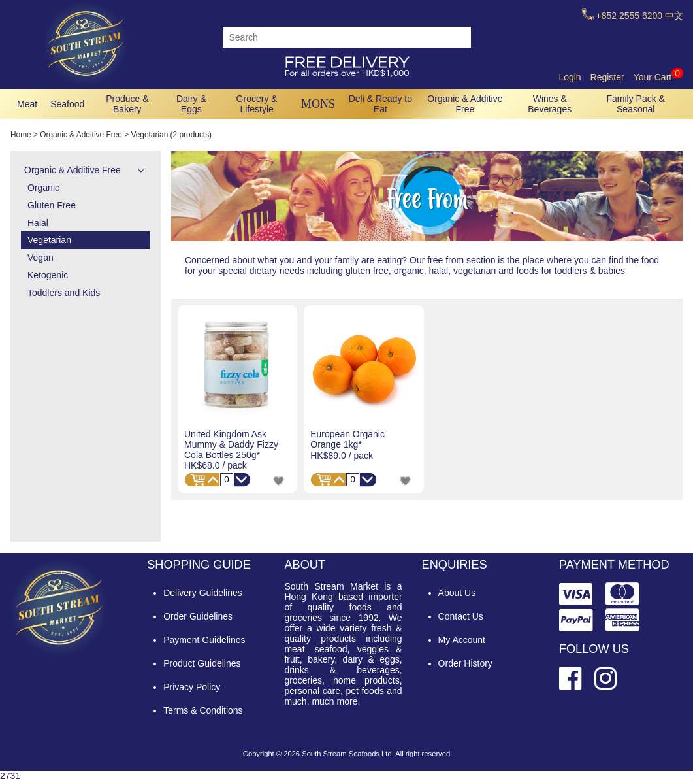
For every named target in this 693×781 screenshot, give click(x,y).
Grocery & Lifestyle (257, 103)
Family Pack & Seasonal (636, 103)
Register (607, 77)
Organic (43, 187)
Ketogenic (47, 275)
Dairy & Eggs (191, 103)
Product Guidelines (201, 663)
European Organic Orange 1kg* (347, 439)
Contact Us (460, 616)
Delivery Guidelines (202, 593)
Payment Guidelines (204, 640)
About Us (457, 593)
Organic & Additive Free (464, 103)
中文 (674, 15)
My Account (461, 640)
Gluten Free (51, 205)
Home (20, 134)
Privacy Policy (191, 687)
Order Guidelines (198, 616)
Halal (37, 223)
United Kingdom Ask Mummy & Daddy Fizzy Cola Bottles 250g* (231, 444)
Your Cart (658, 77)
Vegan (40, 257)
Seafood (67, 104)
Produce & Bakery (127, 103)
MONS (318, 103)
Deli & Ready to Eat (380, 103)
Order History (465, 663)
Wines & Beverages (550, 103)
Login (569, 77)
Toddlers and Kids (63, 293)
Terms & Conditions (202, 710)
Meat (27, 104)
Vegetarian (49, 240)
